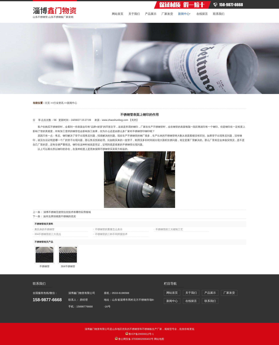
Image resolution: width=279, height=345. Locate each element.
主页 (47, 102)
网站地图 (159, 339)
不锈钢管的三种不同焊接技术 (111, 234)
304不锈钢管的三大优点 (48, 234)
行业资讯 (59, 102)
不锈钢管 (44, 266)
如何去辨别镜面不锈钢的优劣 (59, 216)
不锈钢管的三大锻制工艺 (169, 229)
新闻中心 (72, 102)
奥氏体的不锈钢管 (44, 229)
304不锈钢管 (68, 266)
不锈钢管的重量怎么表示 (108, 229)
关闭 (133, 120)
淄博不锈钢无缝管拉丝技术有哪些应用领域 (67, 212)
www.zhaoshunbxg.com (115, 120)
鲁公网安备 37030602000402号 (134, 339)
